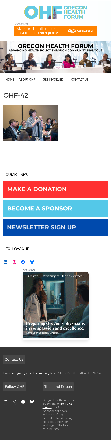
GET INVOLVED (53, 79)
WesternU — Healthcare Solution (56, 306)
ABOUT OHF (27, 79)
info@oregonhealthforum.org (31, 373)
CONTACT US (79, 79)
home (10, 79)
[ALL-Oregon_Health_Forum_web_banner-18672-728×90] (55, 28)
